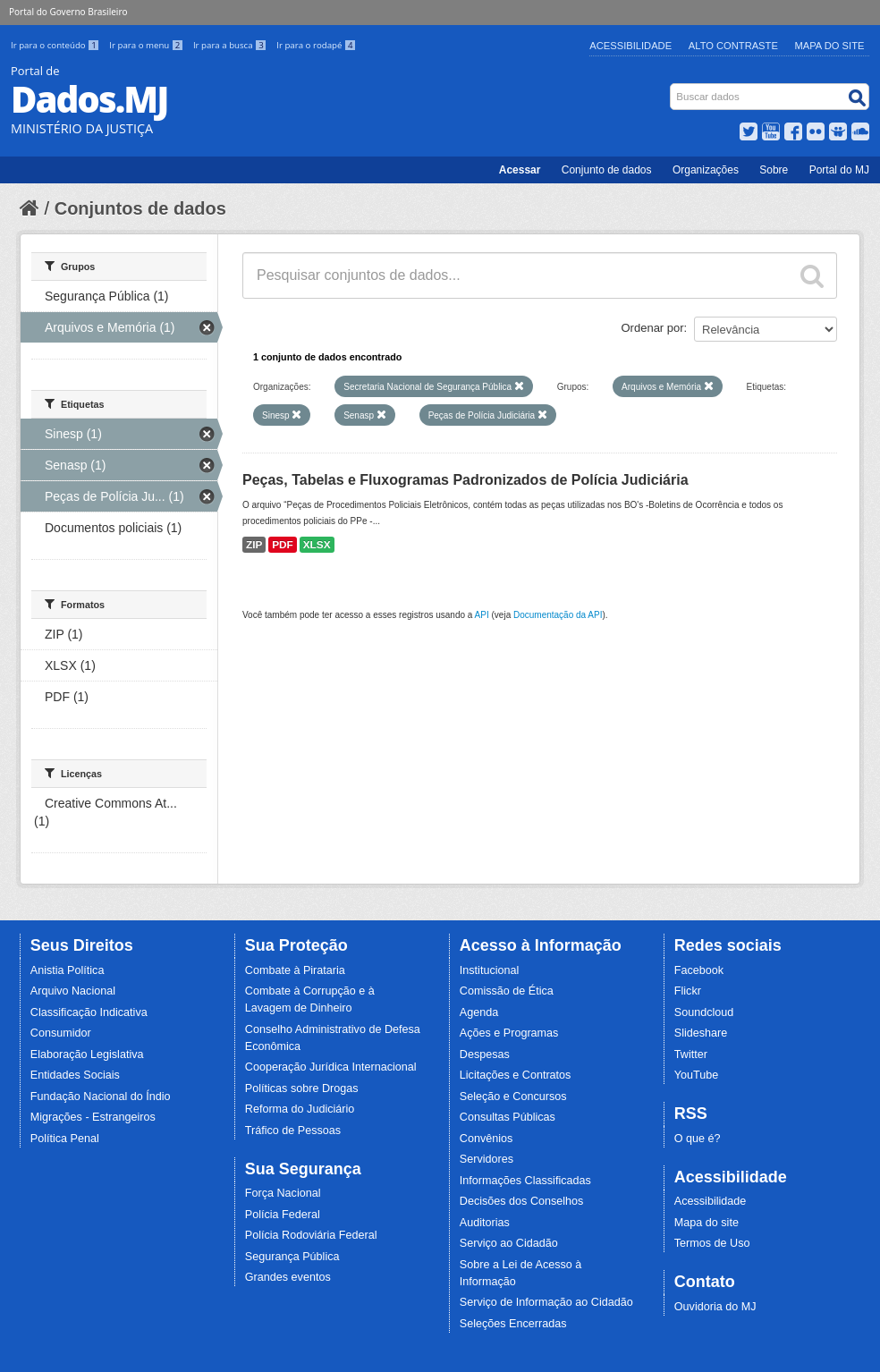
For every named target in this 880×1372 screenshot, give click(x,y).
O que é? (697, 1138)
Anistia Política (67, 970)
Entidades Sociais (75, 1075)
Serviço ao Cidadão (509, 1243)
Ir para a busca (231, 45)
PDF (282, 544)
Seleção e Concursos (513, 1096)
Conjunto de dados (607, 170)
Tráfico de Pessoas (293, 1130)
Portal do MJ (839, 170)
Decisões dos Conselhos (522, 1201)
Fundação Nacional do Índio (100, 1096)
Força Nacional (283, 1193)
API (482, 615)
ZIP (254, 544)
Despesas (485, 1054)
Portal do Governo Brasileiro (68, 11)
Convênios (486, 1138)
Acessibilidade (630, 45)
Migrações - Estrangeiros (93, 1117)
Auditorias (485, 1222)
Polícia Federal (282, 1214)
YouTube (696, 1075)
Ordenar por (653, 328)
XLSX (317, 544)
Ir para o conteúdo (56, 45)
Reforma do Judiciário (300, 1109)
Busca (672, 87)
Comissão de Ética (507, 991)
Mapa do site (706, 1222)
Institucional (490, 970)
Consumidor (60, 1033)
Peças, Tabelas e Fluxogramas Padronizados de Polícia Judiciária (465, 479)
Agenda (479, 1012)
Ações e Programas (509, 1033)
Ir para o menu (147, 45)
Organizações (706, 170)
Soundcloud (704, 1012)
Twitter (690, 1054)
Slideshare (701, 1033)
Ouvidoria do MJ (715, 1306)
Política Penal (64, 1138)
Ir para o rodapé (316, 45)
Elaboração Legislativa (87, 1054)
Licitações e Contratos (515, 1075)
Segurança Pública (292, 1256)
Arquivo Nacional (72, 991)
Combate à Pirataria (295, 970)
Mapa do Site (830, 45)
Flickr (687, 991)
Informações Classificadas (525, 1180)
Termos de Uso (712, 1243)
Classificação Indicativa (89, 1012)
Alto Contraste (733, 45)
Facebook (698, 970)
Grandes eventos (288, 1277)
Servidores (486, 1159)
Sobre (773, 170)
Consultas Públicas (507, 1117)
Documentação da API (558, 615)
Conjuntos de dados (140, 208)
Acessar (520, 170)
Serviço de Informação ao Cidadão (546, 1302)
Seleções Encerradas (513, 1323)
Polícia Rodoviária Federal (311, 1235)
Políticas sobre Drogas (302, 1088)
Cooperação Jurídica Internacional (331, 1067)
